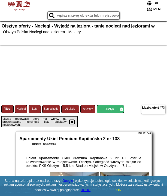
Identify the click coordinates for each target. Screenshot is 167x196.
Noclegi (21, 108)
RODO (85, 190)
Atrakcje (70, 108)
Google (67, 181)
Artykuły (88, 108)
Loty (34, 108)
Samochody (51, 108)
